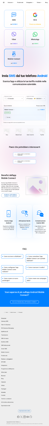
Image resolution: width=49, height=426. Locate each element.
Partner (39, 2)
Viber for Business (5, 324)
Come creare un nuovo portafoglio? (10, 279)
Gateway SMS (4, 321)
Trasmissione (4, 335)
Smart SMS (4, 348)
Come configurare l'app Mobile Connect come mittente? (10, 269)
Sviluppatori (29, 2)
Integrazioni (4, 365)
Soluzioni (10, 2)
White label (4, 372)
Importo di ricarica (30, 96)
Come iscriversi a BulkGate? (12, 256)
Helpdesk (3, 382)
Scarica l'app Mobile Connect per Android (10, 195)
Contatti (3, 395)
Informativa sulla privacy (7, 402)
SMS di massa (4, 338)
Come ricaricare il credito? (36, 267)
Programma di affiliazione (7, 368)
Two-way (8, 117)
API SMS (3, 362)
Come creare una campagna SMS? (36, 279)
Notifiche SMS (4, 342)
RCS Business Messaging (7, 328)
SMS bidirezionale (5, 345)
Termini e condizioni (6, 398)
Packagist (3, 389)
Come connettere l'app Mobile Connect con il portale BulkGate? (36, 258)
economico (7, 112)
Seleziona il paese (8, 96)
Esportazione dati (5, 405)
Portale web (20, 2)
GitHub (2, 385)
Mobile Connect (5, 352)
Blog (46, 2)
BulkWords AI (4, 331)
